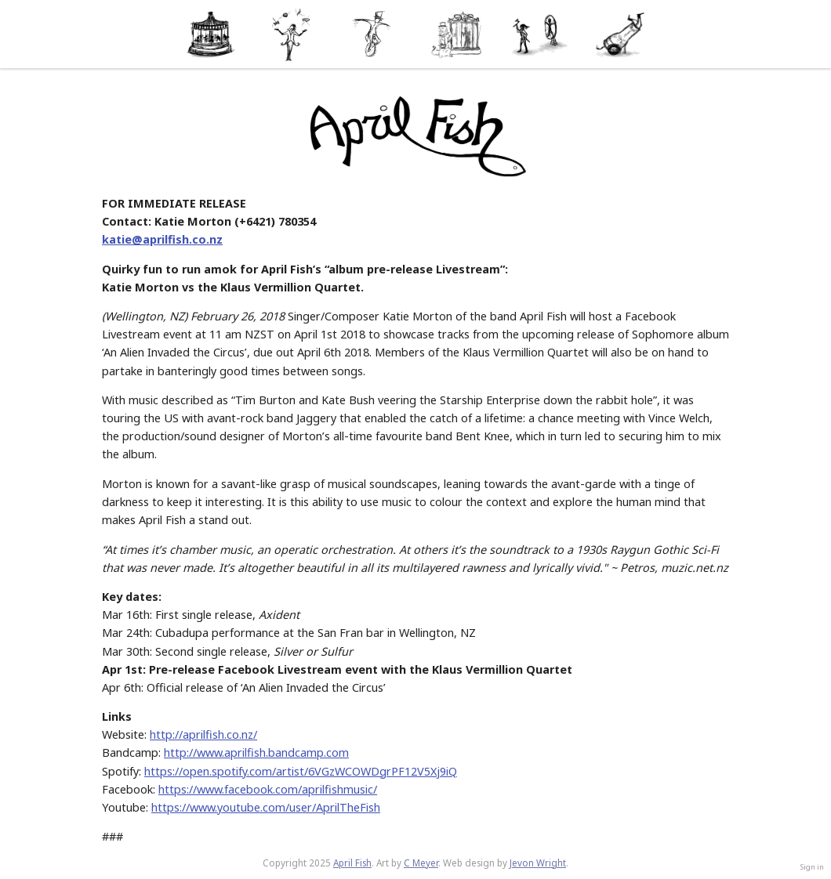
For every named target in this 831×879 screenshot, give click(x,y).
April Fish (352, 863)
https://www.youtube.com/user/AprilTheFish (265, 807)
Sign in (812, 867)
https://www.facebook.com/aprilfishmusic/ (267, 789)
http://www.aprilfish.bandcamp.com (256, 752)
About (210, 34)
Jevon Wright (538, 863)
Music (374, 34)
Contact (621, 34)
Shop (539, 34)
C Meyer (421, 863)
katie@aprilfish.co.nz (162, 239)
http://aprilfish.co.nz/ (203, 734)
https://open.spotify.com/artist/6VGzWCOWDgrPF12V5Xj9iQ (300, 771)
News (292, 34)
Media (457, 34)
